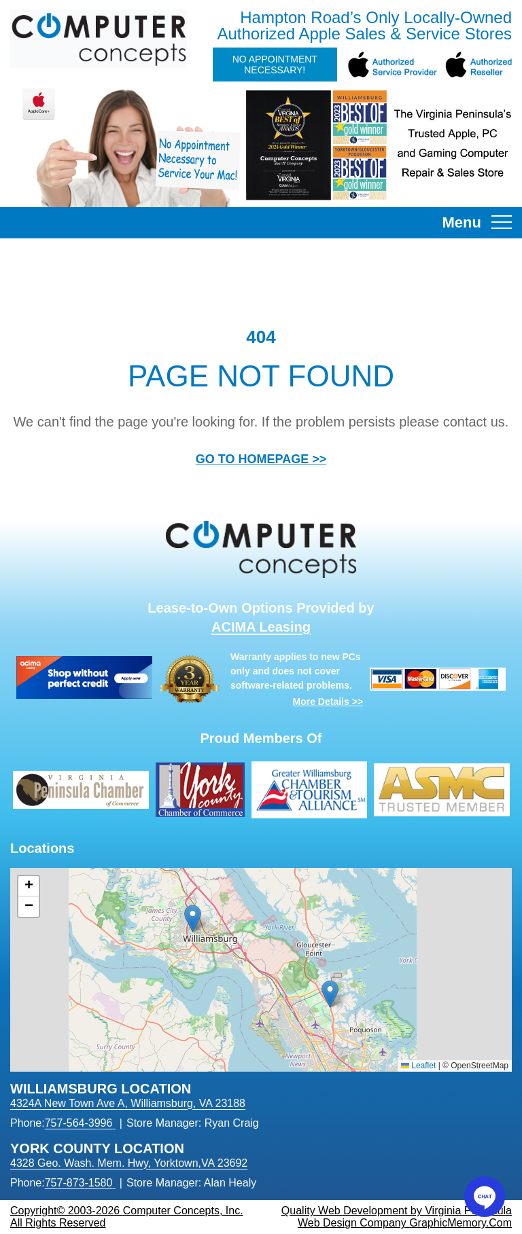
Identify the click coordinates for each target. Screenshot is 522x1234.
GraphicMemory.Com (460, 1223)
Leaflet (418, 1065)
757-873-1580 (79, 1182)
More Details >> (328, 701)
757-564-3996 (79, 1123)
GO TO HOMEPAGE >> (261, 459)
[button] (192, 918)
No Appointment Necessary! (274, 64)
